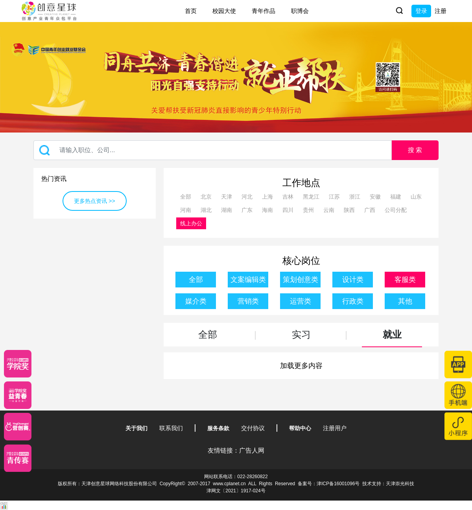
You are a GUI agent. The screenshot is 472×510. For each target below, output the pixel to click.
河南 (185, 210)
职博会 (300, 10)
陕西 (349, 210)
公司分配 (396, 210)
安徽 (375, 196)
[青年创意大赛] (17, 395)
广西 (369, 210)
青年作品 (263, 10)
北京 (206, 196)
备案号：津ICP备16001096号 (329, 483)
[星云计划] (17, 363)
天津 (226, 196)
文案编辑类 (248, 280)
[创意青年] (17, 458)
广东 (247, 210)
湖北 (206, 210)
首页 (191, 10)
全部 (185, 196)
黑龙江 (311, 196)
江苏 (334, 196)
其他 (405, 301)
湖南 (226, 210)
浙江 (354, 196)
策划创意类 (300, 280)
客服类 (405, 280)
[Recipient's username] (212, 150)
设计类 (352, 280)
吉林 (287, 196)
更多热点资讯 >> (94, 201)
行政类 (352, 301)
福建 (395, 196)
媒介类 (195, 301)
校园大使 (224, 10)
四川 (287, 210)
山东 (416, 196)
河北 (247, 196)
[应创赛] (17, 426)
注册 (440, 10)
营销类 (248, 301)
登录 (421, 10)
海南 (267, 210)
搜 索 (415, 150)
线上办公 (191, 223)
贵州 (308, 210)
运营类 (300, 301)
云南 (328, 210)
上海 (267, 196)
